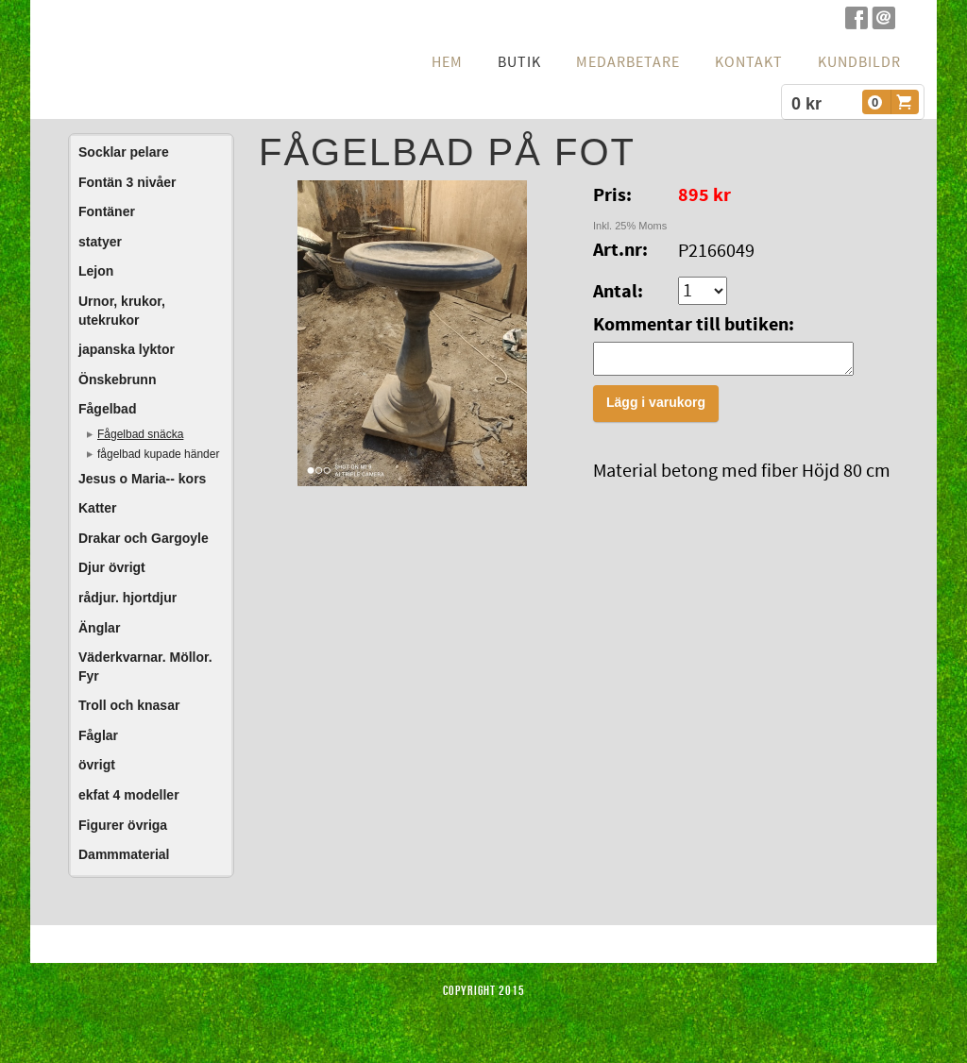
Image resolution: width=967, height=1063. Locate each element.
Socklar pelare (123, 152)
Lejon (95, 270)
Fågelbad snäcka (140, 434)
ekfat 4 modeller (128, 794)
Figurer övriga (122, 825)
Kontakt (749, 62)
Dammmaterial (124, 854)
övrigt (96, 764)
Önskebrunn (117, 379)
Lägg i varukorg (655, 407)
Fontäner (106, 211)
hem (447, 62)
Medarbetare (628, 62)
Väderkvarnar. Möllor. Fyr (145, 666)
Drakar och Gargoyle (143, 538)
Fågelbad (107, 408)
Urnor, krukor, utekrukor (121, 311)
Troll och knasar (128, 705)
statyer (100, 241)
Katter (97, 507)
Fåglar (98, 735)
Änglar (99, 627)
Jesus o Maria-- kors (142, 478)
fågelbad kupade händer (158, 454)
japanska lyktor (126, 349)
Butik (519, 62)
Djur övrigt (111, 567)
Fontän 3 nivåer (127, 182)
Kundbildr (859, 62)
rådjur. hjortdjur (127, 597)
